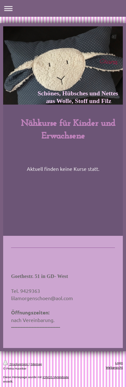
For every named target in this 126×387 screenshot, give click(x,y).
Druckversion (16, 364)
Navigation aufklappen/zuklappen (63, 8)
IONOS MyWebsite (56, 377)
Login (119, 362)
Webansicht (114, 367)
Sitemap (36, 364)
